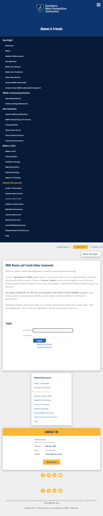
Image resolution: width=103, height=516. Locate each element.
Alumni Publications (14, 56)
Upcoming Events (13, 98)
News (7, 51)
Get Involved (9, 108)
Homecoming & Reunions (16, 103)
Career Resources (13, 214)
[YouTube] (60, 475)
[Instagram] (49, 475)
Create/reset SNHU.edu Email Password (23, 88)
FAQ (7, 236)
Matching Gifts (12, 167)
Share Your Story (13, 130)
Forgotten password (44, 347)
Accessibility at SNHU (60, 508)
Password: (27, 335)
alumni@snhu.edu (53, 454)
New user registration (44, 344)
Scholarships (11, 156)
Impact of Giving (12, 177)
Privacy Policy (43, 508)
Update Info (97, 247)
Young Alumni (11, 125)
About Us (74, 508)
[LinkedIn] (54, 475)
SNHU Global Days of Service (18, 119)
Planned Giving (12, 172)
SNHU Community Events (16, 92)
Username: (27, 330)
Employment (30, 508)
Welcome (9, 45)
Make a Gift (9, 145)
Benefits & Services (14, 209)
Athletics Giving (12, 162)
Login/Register (62, 247)
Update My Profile (13, 198)
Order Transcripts (13, 188)
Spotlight (8, 40)
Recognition (10, 61)
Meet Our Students (14, 72)
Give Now (80, 247)
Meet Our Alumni (13, 67)
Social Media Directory (15, 225)
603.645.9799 (50, 446)
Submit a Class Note (14, 204)
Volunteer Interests (14, 140)
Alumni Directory (13, 220)
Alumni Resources (12, 182)
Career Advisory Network (16, 114)
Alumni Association (14, 193)
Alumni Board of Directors (17, 230)
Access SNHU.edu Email (15, 82)
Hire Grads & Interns (14, 135)
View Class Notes (12, 77)
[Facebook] (43, 475)
